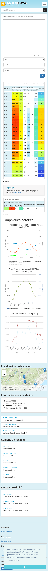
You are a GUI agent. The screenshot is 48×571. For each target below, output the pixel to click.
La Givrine (24, 495)
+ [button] (4, 371)
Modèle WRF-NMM (6, 531)
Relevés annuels (24, 432)
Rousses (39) (24, 502)
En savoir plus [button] (13, 560)
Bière (24, 462)
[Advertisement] (24, 37)
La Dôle (24, 447)
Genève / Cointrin (24, 469)
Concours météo (6, 541)
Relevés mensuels (24, 425)
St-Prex (24, 476)
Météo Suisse (17, 193)
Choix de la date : (39, 56)
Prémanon (24, 509)
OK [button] (25, 567)
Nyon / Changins (24, 454)
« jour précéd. (7, 84)
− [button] (4, 374)
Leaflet (3, 386)
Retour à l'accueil (14, 3)
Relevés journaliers (24, 419)
